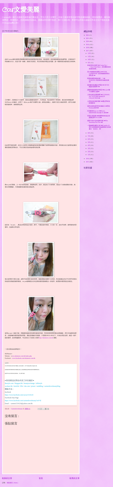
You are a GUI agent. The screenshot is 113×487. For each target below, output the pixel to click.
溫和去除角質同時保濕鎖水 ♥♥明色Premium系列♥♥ (98, 107)
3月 (89, 148)
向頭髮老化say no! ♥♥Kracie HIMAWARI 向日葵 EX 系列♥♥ (97, 111)
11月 (89, 56)
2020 (87, 41)
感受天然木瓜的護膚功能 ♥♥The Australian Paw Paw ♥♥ (97, 121)
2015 (87, 162)
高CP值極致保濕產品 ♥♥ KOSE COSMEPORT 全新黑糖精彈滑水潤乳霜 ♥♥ (98, 73)
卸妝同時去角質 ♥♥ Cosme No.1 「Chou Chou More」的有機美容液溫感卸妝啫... (99, 67)
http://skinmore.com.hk (46, 338)
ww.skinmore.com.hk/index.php (22, 356)
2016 (87, 158)
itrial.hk (16, 386)
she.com (27, 386)
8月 (89, 133)
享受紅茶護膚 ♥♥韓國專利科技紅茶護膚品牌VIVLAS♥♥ (98, 116)
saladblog (40, 386)
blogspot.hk (19, 383)
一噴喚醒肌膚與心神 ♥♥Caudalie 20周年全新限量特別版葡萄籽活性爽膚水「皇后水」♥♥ (99, 127)
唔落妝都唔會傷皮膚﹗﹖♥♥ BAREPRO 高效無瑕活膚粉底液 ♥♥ (98, 80)
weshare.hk (8, 386)
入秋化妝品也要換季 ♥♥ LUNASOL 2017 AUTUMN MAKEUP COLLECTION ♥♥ (98, 96)
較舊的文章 (75, 478)
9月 (89, 62)
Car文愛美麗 (20, 10)
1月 (89, 154)
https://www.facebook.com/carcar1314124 (19, 395)
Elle (21, 386)
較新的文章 (7, 478)
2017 (87, 51)
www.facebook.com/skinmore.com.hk (23, 358)
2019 (87, 44)
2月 (89, 151)
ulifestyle (39, 383)
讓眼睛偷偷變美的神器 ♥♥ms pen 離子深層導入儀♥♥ (98, 90)
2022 (87, 35)
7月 (89, 136)
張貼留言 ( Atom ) (12, 483)
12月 (89, 53)
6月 (89, 139)
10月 (89, 59)
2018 (87, 47)
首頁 (41, 478)
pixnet (33, 386)
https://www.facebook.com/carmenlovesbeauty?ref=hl (23, 400)
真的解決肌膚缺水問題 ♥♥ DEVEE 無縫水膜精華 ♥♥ (98, 86)
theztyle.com (9, 383)
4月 (89, 145)
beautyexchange (29, 383)
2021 (87, 38)
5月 (89, 142)
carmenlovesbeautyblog (52, 386)
